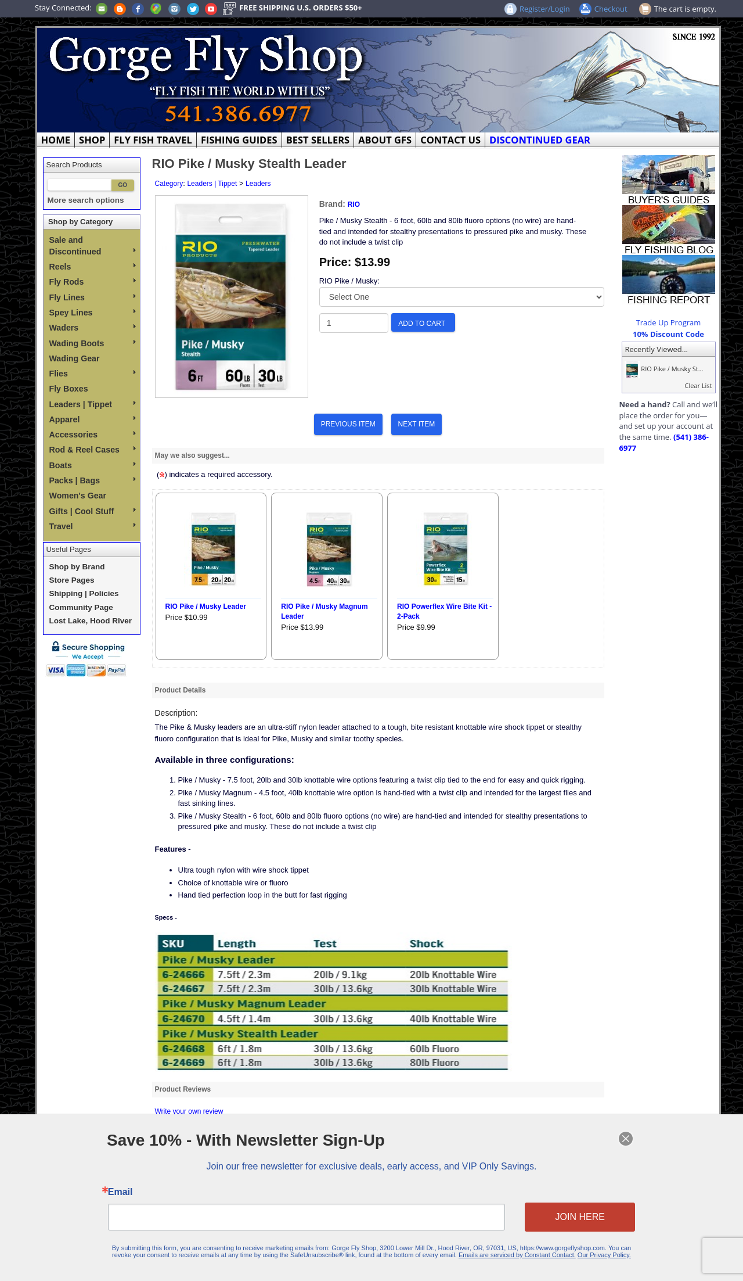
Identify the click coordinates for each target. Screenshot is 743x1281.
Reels (92, 266)
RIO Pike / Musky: (349, 281)
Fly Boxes (68, 388)
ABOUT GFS (385, 139)
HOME (56, 139)
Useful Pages (68, 549)
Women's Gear (78, 495)
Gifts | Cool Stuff (92, 511)
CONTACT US (450, 139)
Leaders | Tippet (92, 404)
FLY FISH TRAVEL (153, 139)
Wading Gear (74, 358)
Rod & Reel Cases (92, 449)
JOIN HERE (567, 1216)
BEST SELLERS (317, 139)
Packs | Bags (92, 480)
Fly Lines (92, 297)
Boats (92, 465)
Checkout (610, 8)
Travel (92, 526)
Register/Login (545, 8)
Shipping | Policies (84, 593)
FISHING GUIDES (239, 139)
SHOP (92, 139)
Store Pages (72, 580)
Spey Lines (92, 312)
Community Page (81, 607)
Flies (92, 373)
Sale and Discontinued (92, 245)
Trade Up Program (668, 322)
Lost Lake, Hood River (90, 620)
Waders (92, 327)
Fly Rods (92, 281)
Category (169, 184)
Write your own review (189, 1111)
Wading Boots (92, 343)
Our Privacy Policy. (590, 1251)
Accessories (92, 434)
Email (135, 1192)
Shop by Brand (77, 566)
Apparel (92, 419)
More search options (86, 200)
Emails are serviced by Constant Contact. (508, 1251)
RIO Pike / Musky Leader (205, 606)
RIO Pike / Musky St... (663, 368)
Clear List (698, 385)
